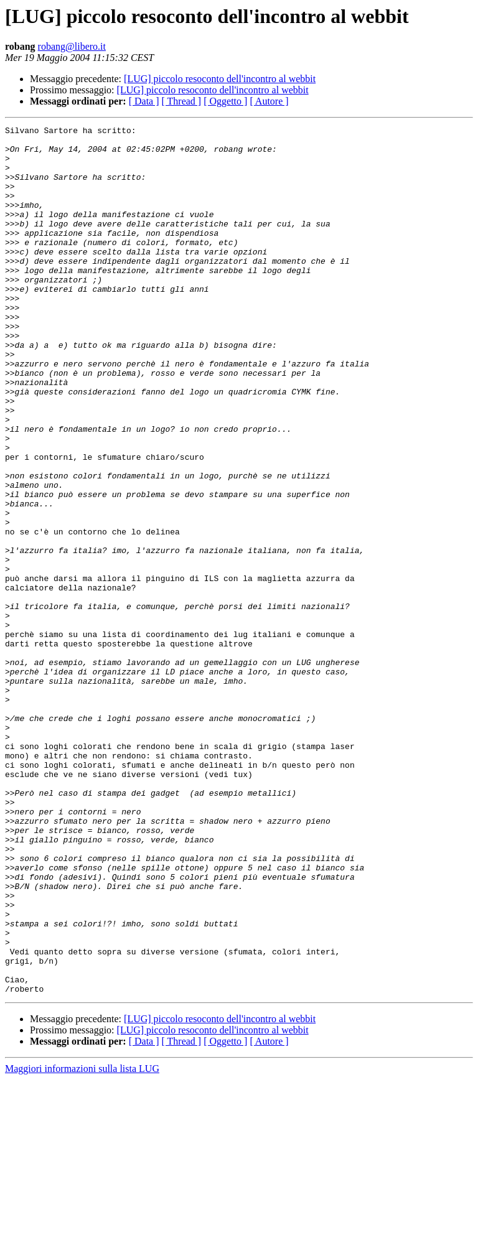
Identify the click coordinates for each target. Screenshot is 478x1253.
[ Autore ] (269, 101)
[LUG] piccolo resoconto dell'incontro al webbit (220, 78)
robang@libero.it (72, 46)
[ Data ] (144, 101)
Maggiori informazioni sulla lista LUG (82, 1242)
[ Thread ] (182, 101)
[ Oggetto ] (225, 101)
